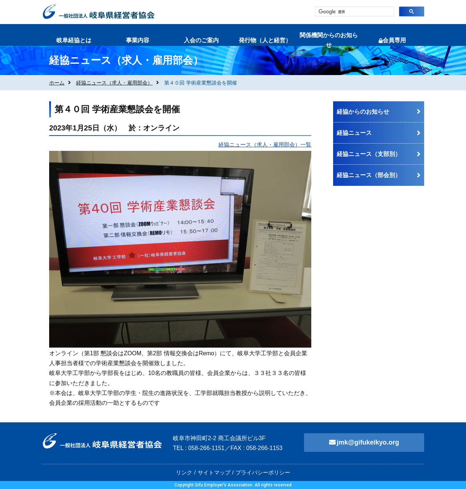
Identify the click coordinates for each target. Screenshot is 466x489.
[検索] (354, 12)
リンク (184, 472)
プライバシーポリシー (263, 472)
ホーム (56, 83)
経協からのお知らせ (363, 112)
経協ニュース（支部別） (369, 154)
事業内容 (137, 40)
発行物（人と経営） (265, 40)
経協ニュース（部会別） (369, 175)
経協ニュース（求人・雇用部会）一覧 (264, 144)
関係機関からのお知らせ (329, 40)
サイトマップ (214, 472)
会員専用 (392, 40)
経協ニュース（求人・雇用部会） (114, 83)
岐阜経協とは (73, 40)
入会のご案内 (201, 40)
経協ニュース (354, 133)
